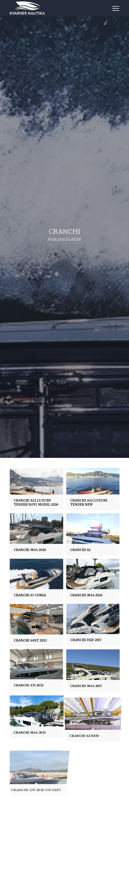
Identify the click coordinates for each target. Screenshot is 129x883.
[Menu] (113, 8)
